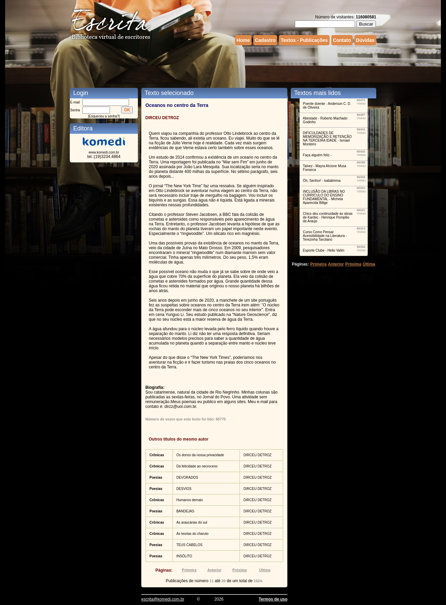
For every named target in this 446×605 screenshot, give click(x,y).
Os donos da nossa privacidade (200, 455)
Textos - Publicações (304, 40)
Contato (342, 40)
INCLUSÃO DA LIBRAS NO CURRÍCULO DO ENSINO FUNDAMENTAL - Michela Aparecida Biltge (324, 197)
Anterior (214, 570)
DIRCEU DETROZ (257, 455)
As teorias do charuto (192, 534)
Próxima (240, 570)
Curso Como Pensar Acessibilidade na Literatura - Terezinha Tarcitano (325, 235)
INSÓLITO (184, 556)
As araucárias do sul (191, 522)
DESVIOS (183, 489)
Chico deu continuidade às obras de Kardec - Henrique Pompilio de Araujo (328, 217)
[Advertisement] (223, 65)
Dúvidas (365, 40)
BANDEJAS (185, 511)
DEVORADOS (187, 477)
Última (264, 570)
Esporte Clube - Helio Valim (324, 250)
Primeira (189, 570)
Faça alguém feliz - (317, 155)
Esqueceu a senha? (104, 116)
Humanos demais (189, 500)
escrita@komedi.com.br (162, 599)
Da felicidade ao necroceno (197, 466)
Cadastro (265, 40)
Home (243, 40)
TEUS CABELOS (189, 545)
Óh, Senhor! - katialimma (322, 180)
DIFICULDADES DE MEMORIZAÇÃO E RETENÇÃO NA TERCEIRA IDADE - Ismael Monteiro (327, 138)
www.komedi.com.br (104, 152)
